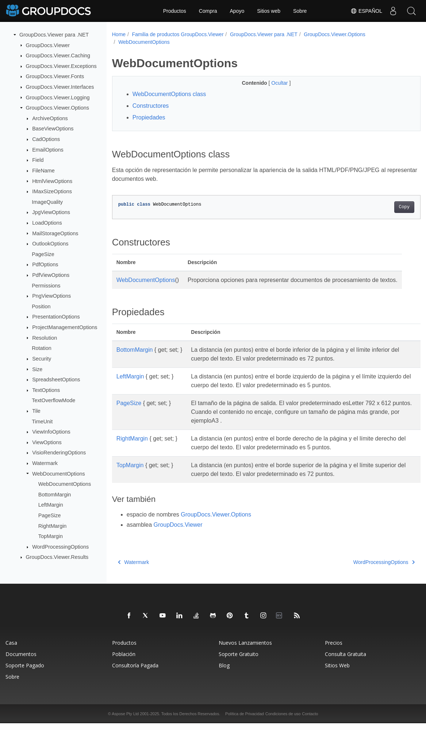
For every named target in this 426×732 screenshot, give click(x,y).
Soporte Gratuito (238, 662)
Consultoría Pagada (135, 674)
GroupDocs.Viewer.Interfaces (60, 87)
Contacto (310, 722)
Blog (224, 674)
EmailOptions (48, 150)
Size (37, 369)
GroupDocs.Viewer (48, 45)
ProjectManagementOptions (64, 327)
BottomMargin (54, 494)
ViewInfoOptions (51, 432)
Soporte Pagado (24, 674)
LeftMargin (50, 505)
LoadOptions (47, 223)
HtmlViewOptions (52, 181)
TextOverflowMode (53, 400)
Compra (208, 11)
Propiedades (149, 117)
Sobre (300, 11)
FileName (43, 171)
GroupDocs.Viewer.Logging (58, 97)
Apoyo (237, 11)
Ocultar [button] (270, 83)
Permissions (46, 285)
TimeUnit (42, 421)
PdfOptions (45, 264)
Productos (174, 11)
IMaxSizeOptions (52, 191)
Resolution (44, 337)
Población (123, 662)
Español (366, 11)
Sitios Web (337, 674)
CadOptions (46, 139)
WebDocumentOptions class (169, 94)
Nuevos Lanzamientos (245, 651)
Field (37, 160)
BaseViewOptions (52, 128)
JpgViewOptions (51, 212)
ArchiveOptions (50, 118)
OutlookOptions (50, 244)
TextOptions (46, 390)
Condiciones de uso (283, 722)
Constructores (151, 106)
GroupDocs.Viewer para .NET (54, 35)
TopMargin (50, 536)
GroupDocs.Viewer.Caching (58, 55)
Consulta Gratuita (345, 662)
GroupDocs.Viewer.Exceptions (61, 66)
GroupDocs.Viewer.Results (57, 557)
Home (119, 34)
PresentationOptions (56, 317)
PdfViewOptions (50, 275)
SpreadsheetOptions (56, 379)
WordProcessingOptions (60, 547)
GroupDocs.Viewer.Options (57, 108)
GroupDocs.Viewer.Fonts (55, 76)
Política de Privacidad (244, 722)
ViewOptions (47, 442)
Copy (382, 207)
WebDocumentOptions (58, 473)
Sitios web (268, 11)
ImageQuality (47, 202)
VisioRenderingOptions (59, 452)
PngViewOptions (51, 296)
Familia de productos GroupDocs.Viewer (177, 34)
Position (41, 306)
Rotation (41, 348)
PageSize (43, 254)
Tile (36, 411)
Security (41, 359)
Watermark (45, 463)
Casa (11, 651)
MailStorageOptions (55, 233)
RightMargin (52, 526)
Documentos (21, 662)
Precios (333, 651)
